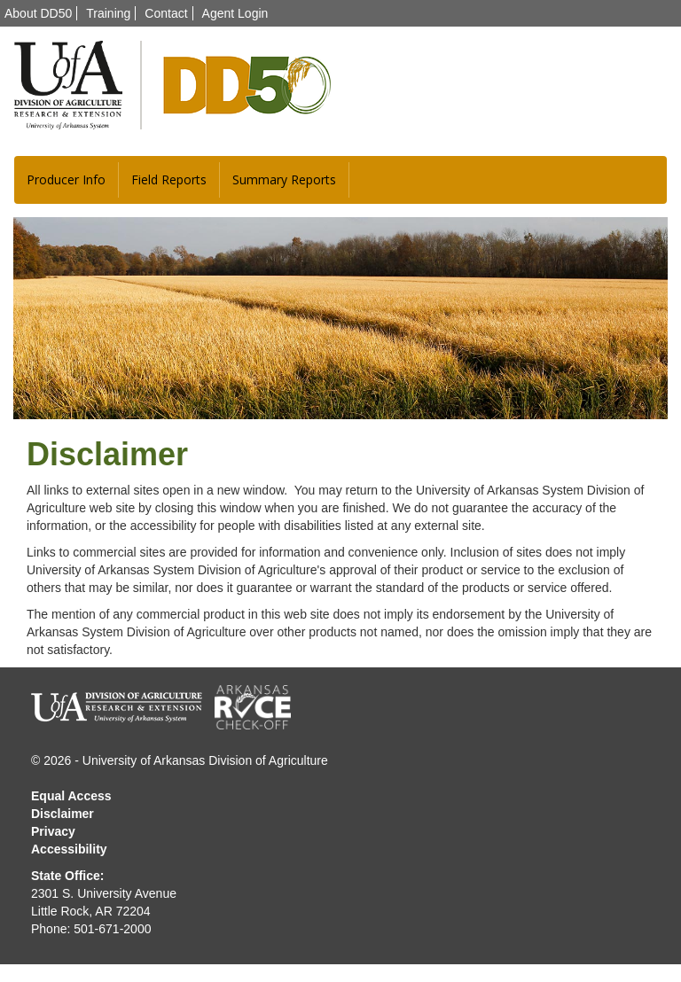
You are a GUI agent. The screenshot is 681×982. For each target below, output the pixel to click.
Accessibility (69, 849)
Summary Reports (284, 179)
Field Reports (169, 179)
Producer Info (66, 179)
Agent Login (235, 13)
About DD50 (38, 13)
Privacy (53, 831)
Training (108, 13)
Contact (166, 13)
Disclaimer (62, 814)
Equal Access (71, 796)
